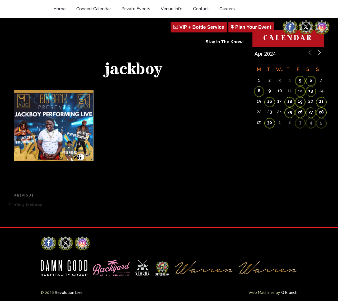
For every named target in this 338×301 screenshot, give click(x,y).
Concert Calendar (93, 8)
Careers (227, 8)
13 (310, 90)
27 (310, 111)
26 (300, 111)
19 (300, 101)
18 (289, 101)
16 (269, 101)
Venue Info (171, 8)
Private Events (135, 8)
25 (289, 111)
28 (321, 111)
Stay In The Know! (225, 41)
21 (321, 101)
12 (300, 90)
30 (269, 122)
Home (59, 8)
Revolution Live (69, 292)
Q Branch (289, 292)
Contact (201, 8)
